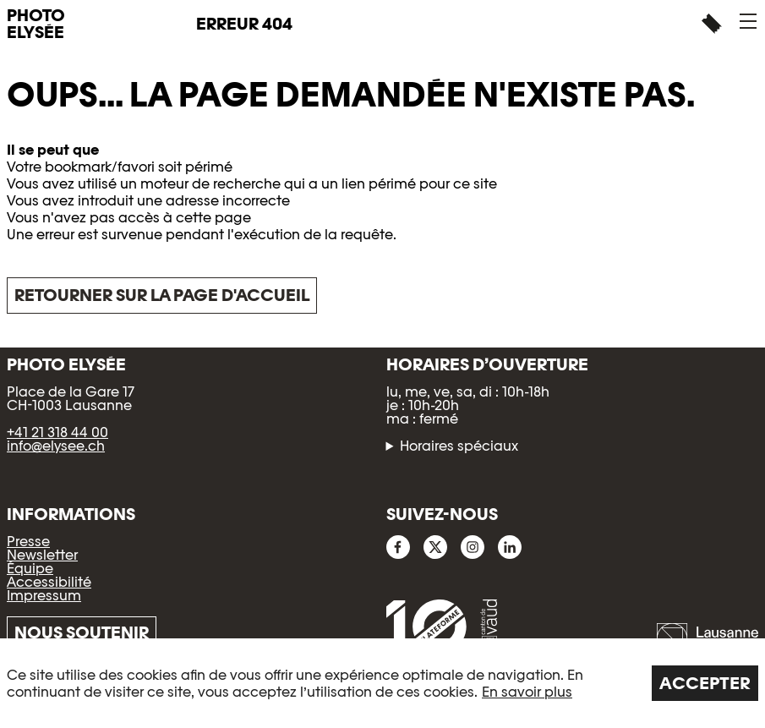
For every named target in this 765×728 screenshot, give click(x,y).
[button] (748, 21)
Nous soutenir (81, 632)
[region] (382, 683)
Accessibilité (49, 582)
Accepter (705, 683)
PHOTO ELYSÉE (36, 24)
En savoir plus (527, 692)
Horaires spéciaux (459, 446)
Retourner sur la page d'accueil (161, 295)
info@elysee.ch (56, 446)
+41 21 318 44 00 (57, 432)
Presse (28, 542)
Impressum (44, 596)
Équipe (30, 569)
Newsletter (42, 555)
